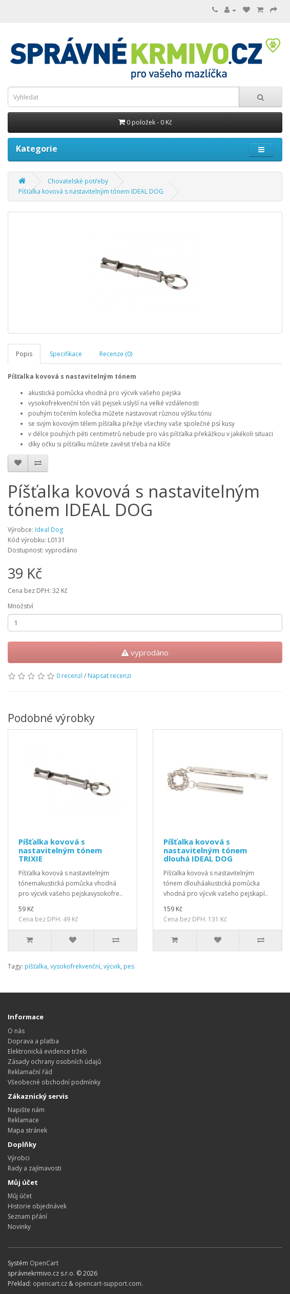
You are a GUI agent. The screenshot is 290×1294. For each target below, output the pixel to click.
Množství (20, 606)
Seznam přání (27, 1216)
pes (128, 966)
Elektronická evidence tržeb (47, 1051)
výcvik (111, 966)
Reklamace (23, 1120)
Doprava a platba (33, 1041)
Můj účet (20, 1196)
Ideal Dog (49, 529)
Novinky (19, 1226)
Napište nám (26, 1109)
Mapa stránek (27, 1130)
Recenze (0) (115, 354)
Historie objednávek (37, 1206)
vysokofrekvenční (75, 966)
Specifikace (66, 354)
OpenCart (44, 1263)
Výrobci (19, 1158)
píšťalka (36, 966)
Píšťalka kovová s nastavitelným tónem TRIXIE (60, 850)
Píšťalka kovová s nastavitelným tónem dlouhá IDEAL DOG (205, 850)
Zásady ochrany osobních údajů (54, 1061)
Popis (24, 354)
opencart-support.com (108, 1283)
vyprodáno (145, 652)
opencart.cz (50, 1283)
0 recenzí (69, 675)
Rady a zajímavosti (34, 1168)
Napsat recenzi (109, 675)
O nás (16, 1030)
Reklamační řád (30, 1071)
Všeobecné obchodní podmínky (54, 1082)
